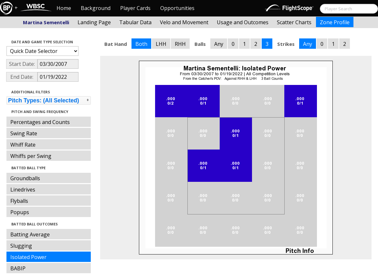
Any (218, 43)
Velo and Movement (184, 22)
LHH (161, 43)
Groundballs (25, 178)
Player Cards (135, 8)
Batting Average (30, 234)
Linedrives (22, 189)
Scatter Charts (294, 22)
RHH (180, 43)
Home (64, 8)
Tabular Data (135, 22)
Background (95, 8)
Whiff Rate (23, 144)
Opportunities (177, 8)
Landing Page (94, 22)
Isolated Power (28, 257)
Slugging (21, 245)
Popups (19, 212)
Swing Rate (23, 133)
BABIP (18, 268)
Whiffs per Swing (30, 156)
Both (141, 43)
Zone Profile (335, 22)
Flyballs (19, 200)
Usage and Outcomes (242, 22)
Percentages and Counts (40, 122)
